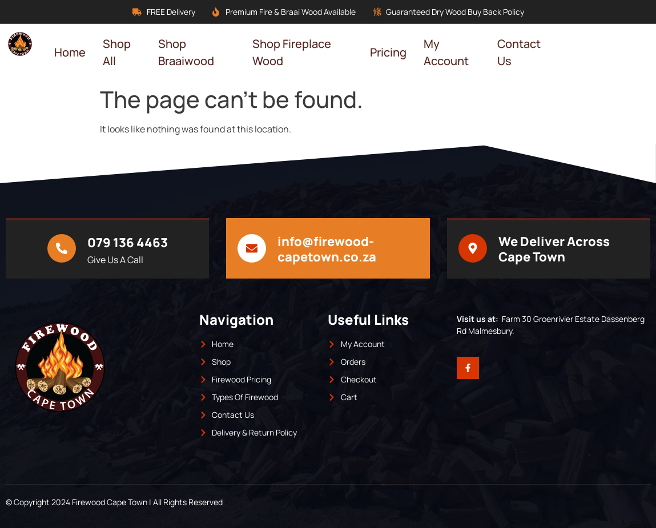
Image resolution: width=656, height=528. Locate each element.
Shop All (117, 52)
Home (70, 52)
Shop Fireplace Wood (291, 52)
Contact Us (519, 52)
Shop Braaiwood (186, 52)
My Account (446, 52)
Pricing (388, 52)
